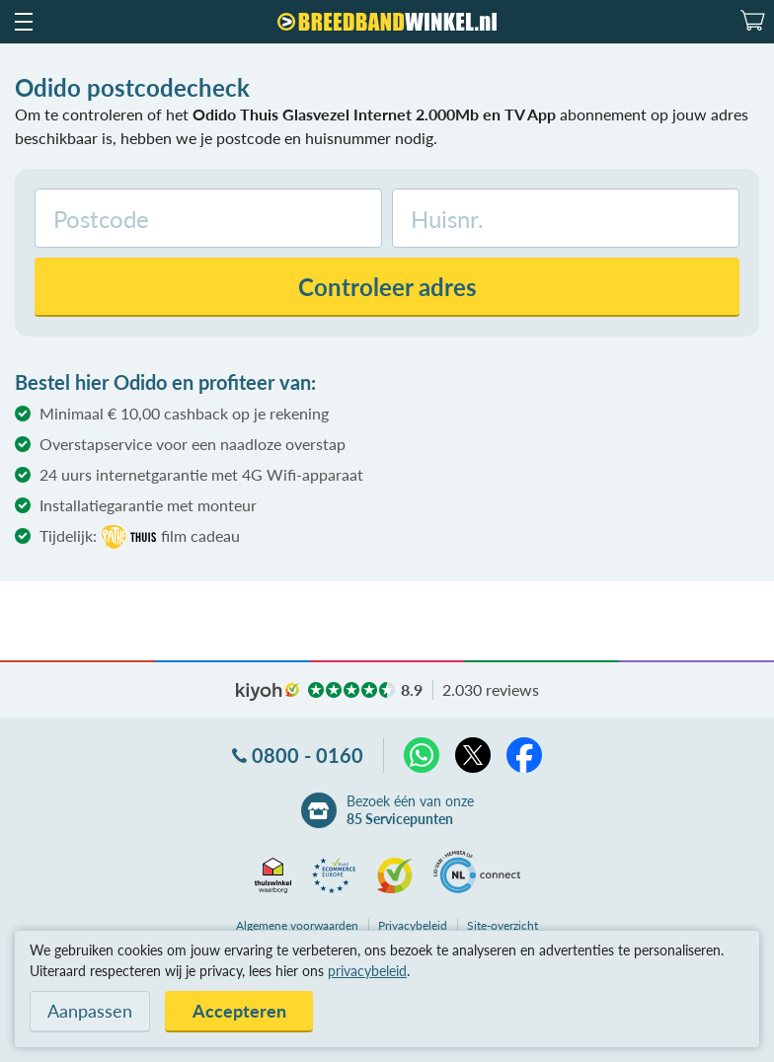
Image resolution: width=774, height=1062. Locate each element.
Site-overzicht (502, 925)
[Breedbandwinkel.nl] (387, 21)
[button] (22, 21)
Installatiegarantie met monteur (148, 504)
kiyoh (267, 692)
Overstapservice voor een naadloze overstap (192, 443)
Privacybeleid (412, 925)
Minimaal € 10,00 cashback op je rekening (184, 413)
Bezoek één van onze (410, 810)
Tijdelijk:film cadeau (139, 537)
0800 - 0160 (307, 755)
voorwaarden (297, 925)
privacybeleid (367, 970)
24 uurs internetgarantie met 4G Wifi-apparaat (201, 474)
